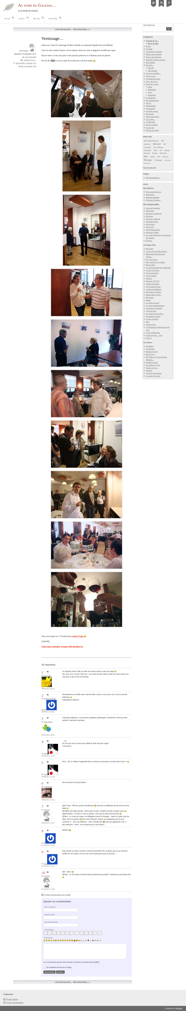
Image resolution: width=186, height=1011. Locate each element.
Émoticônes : (48, 938)
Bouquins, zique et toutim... (156, 60)
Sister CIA (150, 227)
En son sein (150, 128)
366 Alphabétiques (151, 141)
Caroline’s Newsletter (154, 373)
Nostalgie (158, 160)
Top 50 (148, 103)
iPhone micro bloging (153, 54)
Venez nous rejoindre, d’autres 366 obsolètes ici (62, 646)
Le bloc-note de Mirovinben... (157, 251)
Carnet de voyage (152, 84)
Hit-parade (150, 114)
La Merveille (150, 122)
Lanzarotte (152, 95)
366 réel (151, 68)
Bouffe (21, 66)
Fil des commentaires (14, 1003)
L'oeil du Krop (151, 311)
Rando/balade (151, 106)
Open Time (150, 211)
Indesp (148, 300)
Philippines (152, 90)
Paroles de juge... (152, 368)
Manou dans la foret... (154, 295)
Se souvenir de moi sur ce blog (59, 967)
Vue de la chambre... (153, 73)
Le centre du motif (152, 303)
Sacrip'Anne (150, 224)
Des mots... (150, 65)
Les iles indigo (151, 276)
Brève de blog (153, 44)
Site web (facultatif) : (51, 922)
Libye (150, 92)
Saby (147, 322)
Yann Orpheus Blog (153, 230)
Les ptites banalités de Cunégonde (158, 268)
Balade (167, 150)
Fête (34, 66)
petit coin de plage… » (81, 29)
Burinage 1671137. (153, 281)
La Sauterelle (150, 98)
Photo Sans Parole (152, 117)
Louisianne (48, 787)
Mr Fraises (150, 298)
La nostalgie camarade (154, 52)
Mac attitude (150, 63)
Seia (45, 864)
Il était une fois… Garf (154, 335)
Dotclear (149, 241)
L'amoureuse (150, 109)
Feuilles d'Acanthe (152, 284)
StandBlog (149, 346)
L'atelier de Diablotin (153, 289)
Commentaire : (49, 930)
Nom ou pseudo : (50, 907)
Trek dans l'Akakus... (153, 200)
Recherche (149, 25)
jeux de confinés (152, 125)
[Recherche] (154, 29)
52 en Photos (158, 147)
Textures (149, 279)
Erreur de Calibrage (153, 219)
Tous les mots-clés (149, 168)
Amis (155, 150)
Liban (150, 87)
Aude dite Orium (152, 222)
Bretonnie (163, 153)
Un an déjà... (150, 119)
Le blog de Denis (152, 319)
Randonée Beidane (152, 197)
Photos (148, 46)
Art (34, 63)
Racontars (149, 216)
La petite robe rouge (153, 376)
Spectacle (167, 160)
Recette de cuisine (152, 130)
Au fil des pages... (152, 111)
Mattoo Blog (150, 265)
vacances (147, 163)
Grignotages (150, 349)
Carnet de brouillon (153, 208)
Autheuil (149, 371)
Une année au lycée (153, 365)
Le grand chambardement (155, 306)
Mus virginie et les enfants (155, 262)
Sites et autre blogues (153, 57)
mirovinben (48, 722)
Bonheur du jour (152, 352)
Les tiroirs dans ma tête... (155, 314)
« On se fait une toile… (63, 29)
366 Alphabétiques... (153, 178)
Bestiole (147, 153)
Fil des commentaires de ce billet (57, 895)
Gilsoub (47, 810)
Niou (46, 754)
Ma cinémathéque (152, 100)
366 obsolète (20, 63)
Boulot (154, 153)
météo (152, 157)
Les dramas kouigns (153, 317)
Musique (148, 160)
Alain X (149, 338)
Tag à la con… (151, 76)
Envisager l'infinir (152, 233)
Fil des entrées (12, 999)
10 (43, 873)
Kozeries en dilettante (154, 214)
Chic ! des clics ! (152, 82)
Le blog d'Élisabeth (153, 333)
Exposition (28, 66)
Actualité (29, 63)
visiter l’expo (77, 636)
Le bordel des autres (153, 79)
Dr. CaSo (47, 676)
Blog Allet (149, 249)
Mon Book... (150, 195)
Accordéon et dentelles (154, 308)
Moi (158, 157)
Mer (146, 156)
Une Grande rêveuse (153, 287)
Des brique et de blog (153, 292)
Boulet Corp (150, 354)
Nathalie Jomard (152, 362)
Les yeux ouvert (151, 260)
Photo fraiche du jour (153, 192)
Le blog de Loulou (152, 270)
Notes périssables (152, 273)
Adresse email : (49, 915)
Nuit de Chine (151, 325)
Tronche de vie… (30, 60)
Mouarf (165, 157)
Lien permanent (30, 57)
